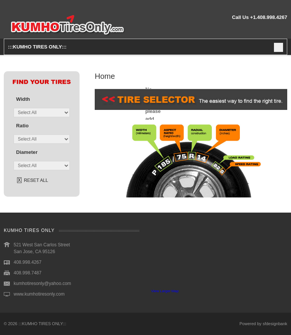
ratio (22, 125)
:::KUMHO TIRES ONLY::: (42, 323)
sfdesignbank (275, 323)
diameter (27, 152)
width (23, 99)
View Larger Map (164, 291)
